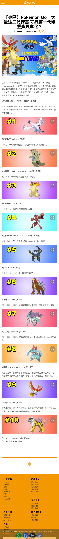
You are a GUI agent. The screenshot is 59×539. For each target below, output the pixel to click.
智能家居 (7, 491)
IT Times (36, 512)
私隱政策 (7, 527)
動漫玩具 (34, 508)
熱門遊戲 (34, 503)
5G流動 (6, 484)
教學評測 (8, 512)
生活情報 (34, 484)
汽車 (5, 496)
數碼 (5, 489)
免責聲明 (7, 529)
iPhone (6, 482)
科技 (5, 494)
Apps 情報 (7, 520)
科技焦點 (8, 479)
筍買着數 (34, 487)
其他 (6, 524)
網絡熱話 (34, 482)
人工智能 (7, 499)
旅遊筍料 (34, 489)
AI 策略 (34, 517)
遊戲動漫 (35, 500)
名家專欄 (34, 520)
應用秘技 (7, 515)
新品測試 (7, 517)
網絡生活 (35, 479)
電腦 (5, 487)
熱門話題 (34, 491)
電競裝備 (34, 506)
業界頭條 (34, 515)
